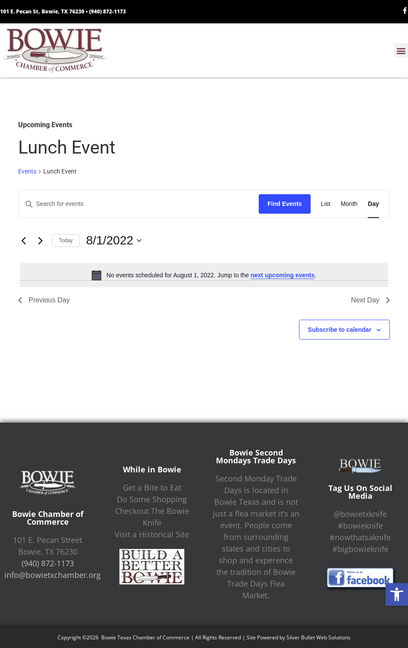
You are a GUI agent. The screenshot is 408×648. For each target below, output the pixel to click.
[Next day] (40, 240)
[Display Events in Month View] (349, 204)
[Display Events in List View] (326, 204)
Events (27, 171)
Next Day (370, 300)
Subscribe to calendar (339, 329)
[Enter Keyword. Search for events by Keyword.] (139, 204)
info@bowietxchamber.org (52, 575)
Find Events (284, 203)
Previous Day (44, 300)
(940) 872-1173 (107, 11)
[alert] (204, 275)
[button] (397, 594)
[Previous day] (23, 240)
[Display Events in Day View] (373, 204)
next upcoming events (283, 275)
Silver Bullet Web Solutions (318, 637)
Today (66, 240)
